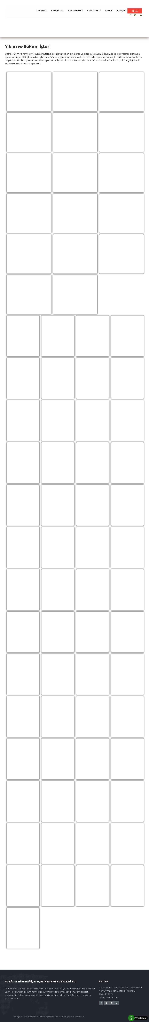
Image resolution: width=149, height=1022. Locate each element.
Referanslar (94, 11)
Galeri (108, 11)
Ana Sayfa (41, 11)
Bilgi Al (135, 10)
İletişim (121, 11)
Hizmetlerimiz (75, 11)
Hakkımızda (57, 11)
